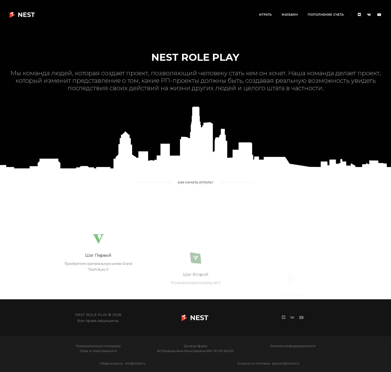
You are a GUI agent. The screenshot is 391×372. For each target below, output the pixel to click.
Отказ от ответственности (98, 351)
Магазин (245, 9)
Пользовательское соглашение (98, 346)
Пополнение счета (281, 9)
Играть (221, 9)
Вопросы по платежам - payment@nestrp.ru (268, 363)
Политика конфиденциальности (292, 346)
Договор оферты (195, 346)
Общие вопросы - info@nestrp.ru (123, 363)
